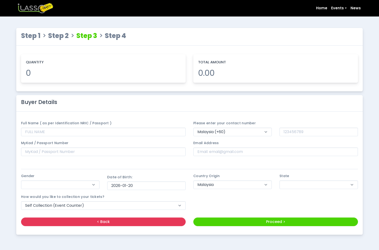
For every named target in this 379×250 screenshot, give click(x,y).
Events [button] (337, 8)
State (284, 176)
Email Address (206, 143)
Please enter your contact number (224, 123)
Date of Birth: (120, 176)
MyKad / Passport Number (44, 143)
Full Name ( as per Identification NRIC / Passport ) (66, 123)
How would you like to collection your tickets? (62, 196)
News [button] (356, 8)
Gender (28, 176)
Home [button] (321, 8)
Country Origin (206, 176)
